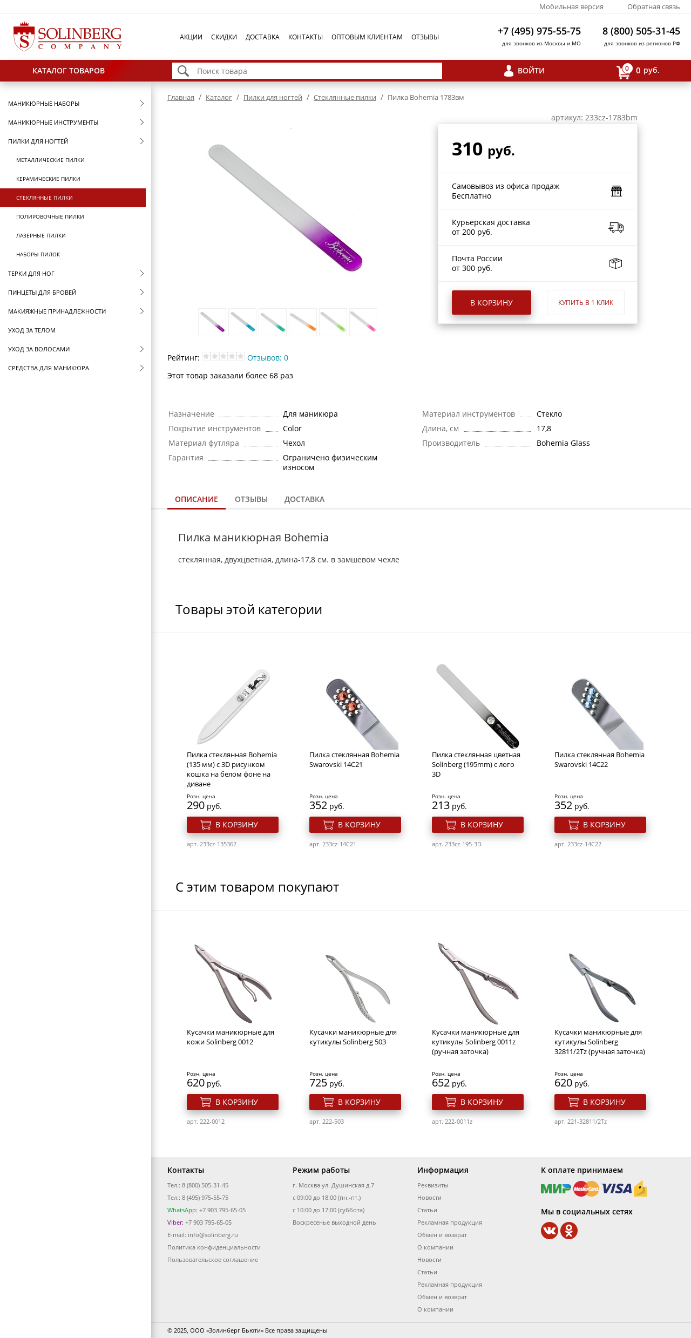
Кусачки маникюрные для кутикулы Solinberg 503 (353, 1037)
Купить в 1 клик (585, 302)
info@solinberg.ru (213, 1235)
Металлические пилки (50, 160)
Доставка (263, 37)
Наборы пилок (38, 254)
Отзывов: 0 (267, 357)
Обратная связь (653, 6)
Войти (531, 70)
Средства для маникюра (48, 368)
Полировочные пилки (50, 216)
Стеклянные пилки (44, 197)
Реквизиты (432, 1185)
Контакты (305, 37)
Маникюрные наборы (43, 103)
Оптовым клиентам (367, 37)
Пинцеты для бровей (42, 292)
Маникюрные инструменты (53, 122)
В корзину (491, 302)
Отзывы (425, 37)
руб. (638, 71)
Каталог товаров (68, 70)
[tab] (196, 500)
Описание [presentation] (196, 499)
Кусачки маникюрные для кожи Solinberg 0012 (230, 1037)
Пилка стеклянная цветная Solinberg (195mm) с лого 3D (476, 764)
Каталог (219, 97)
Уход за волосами (39, 349)
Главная (180, 97)
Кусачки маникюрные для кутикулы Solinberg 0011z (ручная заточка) (475, 1041)
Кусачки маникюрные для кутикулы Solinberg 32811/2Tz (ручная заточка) (599, 1041)
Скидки (224, 37)
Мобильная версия (571, 6)
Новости (429, 1197)
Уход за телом (32, 330)
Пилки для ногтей (38, 141)
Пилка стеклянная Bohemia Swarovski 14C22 (599, 759)
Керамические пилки (48, 178)
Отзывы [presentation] (251, 499)
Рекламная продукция (449, 1222)
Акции (191, 37)
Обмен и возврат (442, 1235)
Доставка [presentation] (304, 499)
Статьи (427, 1210)
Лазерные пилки (41, 235)
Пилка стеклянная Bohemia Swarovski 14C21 (354, 759)
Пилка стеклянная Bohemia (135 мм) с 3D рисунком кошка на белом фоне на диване (232, 769)
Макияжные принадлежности (57, 311)
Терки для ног (31, 273)
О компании (435, 1247)
